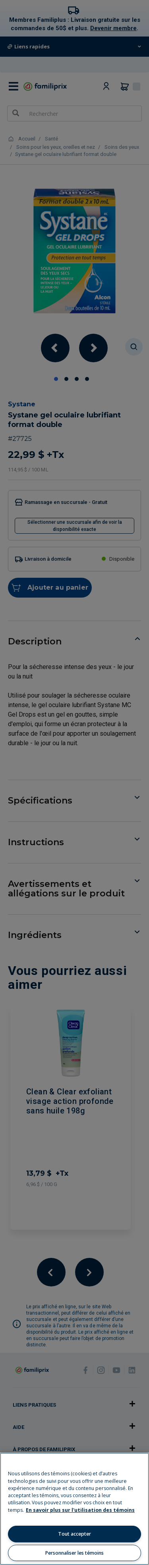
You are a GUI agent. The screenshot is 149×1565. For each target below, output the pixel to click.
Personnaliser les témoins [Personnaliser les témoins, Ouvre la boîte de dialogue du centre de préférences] (74, 1553)
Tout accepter (74, 1533)
